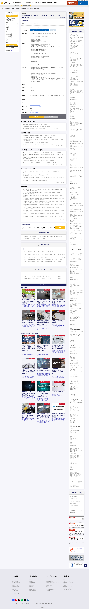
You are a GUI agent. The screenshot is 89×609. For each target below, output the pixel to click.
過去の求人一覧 (15, 593)
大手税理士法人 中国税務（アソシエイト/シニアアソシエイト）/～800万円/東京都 (38, 137)
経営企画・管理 (74, 353)
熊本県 (50, 261)
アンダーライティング (57, 276)
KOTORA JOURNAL (50, 589)
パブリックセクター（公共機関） (76, 259)
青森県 (29, 254)
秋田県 (42, 254)
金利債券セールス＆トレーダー (75, 122)
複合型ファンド (73, 67)
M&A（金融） (72, 52)
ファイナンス (58, 278)
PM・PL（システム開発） (74, 362)
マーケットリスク (73, 103)
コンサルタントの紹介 (16, 583)
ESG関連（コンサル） (75, 175)
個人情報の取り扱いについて (27, 603)
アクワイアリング (73, 153)
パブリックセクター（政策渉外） (76, 258)
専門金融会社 (51, 236)
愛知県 (43, 251)
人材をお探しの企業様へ (81, 0)
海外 (34, 263)
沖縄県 (30, 263)
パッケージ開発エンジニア (74, 395)
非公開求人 (12, 18)
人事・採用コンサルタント (74, 208)
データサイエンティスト (74, 420)
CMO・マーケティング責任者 (75, 285)
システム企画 (72, 358)
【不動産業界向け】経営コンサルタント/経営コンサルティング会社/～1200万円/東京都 (39, 160)
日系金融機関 (25, 236)
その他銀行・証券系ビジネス (77, 143)
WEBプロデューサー (73, 386)
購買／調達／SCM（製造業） (75, 473)
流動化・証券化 (73, 60)
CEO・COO (72, 322)
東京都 (25, 251)
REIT (30, 278)
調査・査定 (72, 112)
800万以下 (8, 30)
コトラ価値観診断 (49, 581)
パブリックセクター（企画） (77, 253)
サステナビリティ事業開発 (74, 265)
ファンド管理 (72, 78)
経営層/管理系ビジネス (34, 583)
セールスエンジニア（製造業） (75, 482)
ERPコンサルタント (73, 197)
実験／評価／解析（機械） (74, 456)
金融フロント (74, 135)
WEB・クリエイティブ (75, 383)
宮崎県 (59, 261)
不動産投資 (49, 276)
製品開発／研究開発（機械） (75, 448)
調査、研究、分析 (74, 237)
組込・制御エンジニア (74, 415)
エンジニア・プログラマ (76, 394)
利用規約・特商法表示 (39, 603)
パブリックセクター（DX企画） (75, 334)
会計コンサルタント (73, 214)
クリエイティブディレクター (75, 432)
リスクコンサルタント (74, 225)
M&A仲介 (71, 221)
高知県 (38, 261)
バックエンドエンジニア (74, 399)
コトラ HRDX (49, 585)
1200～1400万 (9, 34)
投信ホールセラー (73, 75)
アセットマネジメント (74, 85)
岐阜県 (50, 257)
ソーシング (43, 276)
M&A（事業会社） (73, 297)
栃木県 (59, 254)
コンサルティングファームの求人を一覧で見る (56, 164)
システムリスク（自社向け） (75, 316)
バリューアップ (37, 274)
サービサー (72, 159)
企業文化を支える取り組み (68, 582)
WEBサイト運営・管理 (74, 381)
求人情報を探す (7, 8)
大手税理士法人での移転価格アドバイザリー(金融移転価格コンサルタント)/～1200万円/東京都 (40, 128)
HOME (2, 8)
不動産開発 (72, 89)
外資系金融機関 (33, 236)
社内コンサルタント (73, 357)
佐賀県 (42, 261)
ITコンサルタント (73, 196)
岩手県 (33, 254)
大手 (37, 112)
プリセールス (72, 369)
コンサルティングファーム (35, 106)
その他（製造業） (73, 479)
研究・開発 (73, 445)
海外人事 (71, 306)
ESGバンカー (72, 48)
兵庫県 (63, 257)
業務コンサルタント (73, 188)
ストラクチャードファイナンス (75, 59)
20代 (7, 20)
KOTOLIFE (48, 586)
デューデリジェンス (36, 278)
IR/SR (71, 282)
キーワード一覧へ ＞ (43, 284)
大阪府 (47, 251)
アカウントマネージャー (74, 370)
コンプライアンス (73, 313)
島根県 (47, 259)
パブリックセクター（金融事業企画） (76, 40)
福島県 (50, 254)
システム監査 (72, 311)
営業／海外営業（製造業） (74, 486)
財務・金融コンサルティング (77, 211)
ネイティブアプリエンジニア (75, 406)
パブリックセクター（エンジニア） (76, 336)
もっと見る (62, 219)
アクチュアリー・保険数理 (74, 108)
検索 (60, 227)
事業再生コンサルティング (76, 190)
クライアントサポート (74, 294)
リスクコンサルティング (76, 223)
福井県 (46, 257)
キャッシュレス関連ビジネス (77, 151)
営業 (71, 435)
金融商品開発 (72, 125)
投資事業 (73, 62)
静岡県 (55, 257)
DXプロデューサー (73, 341)
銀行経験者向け (32, 590)
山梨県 (25, 257)
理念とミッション (66, 581)
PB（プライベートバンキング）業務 (76, 139)
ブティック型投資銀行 (42, 236)
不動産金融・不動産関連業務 (77, 81)
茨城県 (55, 254)
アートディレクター (73, 431)
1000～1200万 (9, 33)
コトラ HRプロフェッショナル (52, 579)
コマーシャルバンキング (76, 128)
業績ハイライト (66, 583)
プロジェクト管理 (74, 360)
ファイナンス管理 (74, 267)
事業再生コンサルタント (74, 192)
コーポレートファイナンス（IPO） (76, 58)
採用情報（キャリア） (67, 586)
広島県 (56, 259)
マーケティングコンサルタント (75, 233)
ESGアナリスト (73, 47)
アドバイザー (32, 112)
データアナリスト (73, 422)
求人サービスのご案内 (16, 582)
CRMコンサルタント (73, 198)
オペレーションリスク (74, 104)
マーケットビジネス (75, 118)
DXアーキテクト (73, 344)
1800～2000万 (9, 37)
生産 (72, 469)
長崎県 (46, 261)
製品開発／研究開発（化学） (75, 449)
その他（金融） (74, 158)
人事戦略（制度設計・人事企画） (76, 303)
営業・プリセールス (75, 365)
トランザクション (26, 280)
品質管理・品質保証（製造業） (75, 474)
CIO (71, 356)
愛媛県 (33, 261)
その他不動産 (72, 97)
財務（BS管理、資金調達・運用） (76, 273)
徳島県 (25, 261)
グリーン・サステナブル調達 (75, 475)
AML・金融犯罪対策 (73, 318)
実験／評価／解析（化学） (74, 457)
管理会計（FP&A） (73, 272)
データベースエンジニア (74, 407)
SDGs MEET (48, 590)
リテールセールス (73, 140)
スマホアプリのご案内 (16, 592)
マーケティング (73, 283)
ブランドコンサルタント (74, 234)
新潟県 (29, 257)
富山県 (38, 257)
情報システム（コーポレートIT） (76, 377)
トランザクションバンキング (75, 131)
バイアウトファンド (46, 274)
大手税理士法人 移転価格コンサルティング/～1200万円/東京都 (35, 124)
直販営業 (71, 115)
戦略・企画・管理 (74, 279)
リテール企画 (72, 149)
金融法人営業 (72, 136)
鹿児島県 (25, 263)
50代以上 (8, 21)
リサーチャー (72, 242)
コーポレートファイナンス (27, 274)
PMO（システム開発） (74, 363)
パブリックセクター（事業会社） (76, 254)
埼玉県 (34, 251)
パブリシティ (65, 585)
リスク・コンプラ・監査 (76, 308)
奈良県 (33, 259)
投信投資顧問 (74, 72)
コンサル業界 (32, 582)
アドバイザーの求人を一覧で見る (58, 182)
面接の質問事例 (15, 586)
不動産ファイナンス (73, 83)
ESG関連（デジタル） (75, 347)
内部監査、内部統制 (73, 310)
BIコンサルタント (73, 199)
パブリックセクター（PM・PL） (76, 335)
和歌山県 (38, 259)
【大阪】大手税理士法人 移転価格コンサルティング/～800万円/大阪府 (36, 126)
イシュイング (72, 154)
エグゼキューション (36, 276)
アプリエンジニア (73, 416)
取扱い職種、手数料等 (49, 603)
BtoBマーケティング (73, 284)
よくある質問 (15, 590)
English (87, 0)
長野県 (33, 257)
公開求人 (8, 18)
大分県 (55, 261)
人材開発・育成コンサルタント (75, 209)
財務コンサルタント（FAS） (75, 213)
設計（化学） (72, 466)
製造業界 (31, 586)
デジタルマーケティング (74, 387)
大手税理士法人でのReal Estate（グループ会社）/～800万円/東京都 (35, 174)
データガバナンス (73, 421)
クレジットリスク (73, 102)
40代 (13, 20)
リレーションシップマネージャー (76, 130)
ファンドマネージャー (74, 73)
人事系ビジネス (74, 300)
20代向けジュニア (33, 589)
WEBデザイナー (73, 388)
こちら (11, 50)
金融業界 (31, 581)
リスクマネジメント (75, 99)
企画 (71, 286)
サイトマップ (63, 603)
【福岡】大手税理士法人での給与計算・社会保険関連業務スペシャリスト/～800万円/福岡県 (40, 175)
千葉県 (38, 251)
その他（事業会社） (73, 298)
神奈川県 (30, 251)
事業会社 (45, 238)
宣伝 (71, 437)
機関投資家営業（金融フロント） (76, 141)
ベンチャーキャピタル (74, 70)
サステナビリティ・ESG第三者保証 (76, 178)
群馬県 (63, 254)
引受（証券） (72, 148)
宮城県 (38, 254)
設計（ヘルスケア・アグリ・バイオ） (76, 467)
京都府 (25, 259)
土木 (71, 96)
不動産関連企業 (26, 238)
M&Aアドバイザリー (73, 220)
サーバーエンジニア (73, 411)
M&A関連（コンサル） (75, 218)
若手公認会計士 (32, 587)
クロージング (43, 280)
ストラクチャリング (26, 276)
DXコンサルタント (73, 202)
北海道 (25, 254)
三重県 (59, 257)
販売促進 (71, 439)
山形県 (46, 254)
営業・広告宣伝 (74, 428)
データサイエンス (74, 418)
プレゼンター (72, 77)
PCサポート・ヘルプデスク (75, 380)
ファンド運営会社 (58, 236)
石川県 (42, 257)
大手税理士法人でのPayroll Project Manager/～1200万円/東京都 (35, 180)
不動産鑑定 (72, 88)
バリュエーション (59, 274)
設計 (72, 462)
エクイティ (52, 278)
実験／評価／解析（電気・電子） (76, 455)
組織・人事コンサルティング (77, 205)
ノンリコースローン (35, 280)
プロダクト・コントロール (74, 274)
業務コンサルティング (75, 187)
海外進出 (73, 324)
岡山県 (51, 259)
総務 (71, 287)
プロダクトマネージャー (74, 295)
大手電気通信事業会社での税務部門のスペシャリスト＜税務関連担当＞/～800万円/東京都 (39, 135)
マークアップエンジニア (74, 385)
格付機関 (71, 160)
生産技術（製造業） (73, 472)
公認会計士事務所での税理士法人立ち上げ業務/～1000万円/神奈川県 (36, 142)
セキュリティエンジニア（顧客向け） (76, 413)
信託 (71, 145)
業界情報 (14, 589)
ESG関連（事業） (74, 261)
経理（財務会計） (73, 271)
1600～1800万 (9, 36)
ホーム (13, 579)
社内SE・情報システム (75, 376)
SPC (48, 278)
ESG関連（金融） (74, 43)
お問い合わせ (17, 603)
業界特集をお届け (33, 579)
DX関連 (72, 340)
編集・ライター (73, 436)
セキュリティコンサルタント (75, 228)
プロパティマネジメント (74, 86)
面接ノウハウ (15, 585)
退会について (70, 603)
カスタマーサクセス (73, 374)
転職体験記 (14, 587)
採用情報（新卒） (66, 587)
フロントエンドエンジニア (74, 398)
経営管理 (73, 320)
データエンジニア (73, 408)
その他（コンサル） (75, 244)
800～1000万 (8, 31)
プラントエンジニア (73, 476)
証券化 (52, 274)
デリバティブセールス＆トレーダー (76, 123)
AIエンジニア (72, 345)
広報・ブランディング (74, 438)
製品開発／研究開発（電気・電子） (76, 447)
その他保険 (72, 116)
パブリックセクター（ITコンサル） (76, 172)
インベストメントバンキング (77, 51)
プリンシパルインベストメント (75, 64)
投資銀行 (43, 278)
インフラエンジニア (73, 409)
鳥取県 (43, 259)
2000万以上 (8, 38)
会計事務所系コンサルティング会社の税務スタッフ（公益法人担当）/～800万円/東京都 (39, 144)
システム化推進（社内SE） (75, 379)
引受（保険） (72, 111)
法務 (71, 312)
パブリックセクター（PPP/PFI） (76, 41)
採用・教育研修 (73, 304)
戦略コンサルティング (75, 183)
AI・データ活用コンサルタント (75, 203)
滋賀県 (29, 259)
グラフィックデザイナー (74, 430)
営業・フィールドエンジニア (77, 481)
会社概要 (65, 579)
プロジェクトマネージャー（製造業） (76, 477)
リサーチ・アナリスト (74, 124)
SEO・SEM (72, 390)
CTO (71, 355)
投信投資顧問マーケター (74, 79)
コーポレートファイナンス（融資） (76, 129)
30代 (10, 20)
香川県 (29, 261)
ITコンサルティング (75, 194)
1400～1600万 (9, 35)
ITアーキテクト (73, 200)
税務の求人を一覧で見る (60, 145)
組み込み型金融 (73, 155)
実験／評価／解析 (74, 453)
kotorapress (48, 587)
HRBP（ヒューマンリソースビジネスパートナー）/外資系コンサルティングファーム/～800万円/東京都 (42, 152)
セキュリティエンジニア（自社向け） (76, 317)
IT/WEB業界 (31, 585)
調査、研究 (72, 238)
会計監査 (71, 277)
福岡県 (51, 251)
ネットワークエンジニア (74, 410)
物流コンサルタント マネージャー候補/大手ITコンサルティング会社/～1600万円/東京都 (39, 162)
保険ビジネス (74, 106)
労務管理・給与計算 (73, 305)
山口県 (60, 259)
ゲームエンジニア (73, 414)
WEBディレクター (73, 389)
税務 (13, 8)
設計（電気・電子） (73, 463)
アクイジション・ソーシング (75, 84)
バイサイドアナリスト (74, 76)
